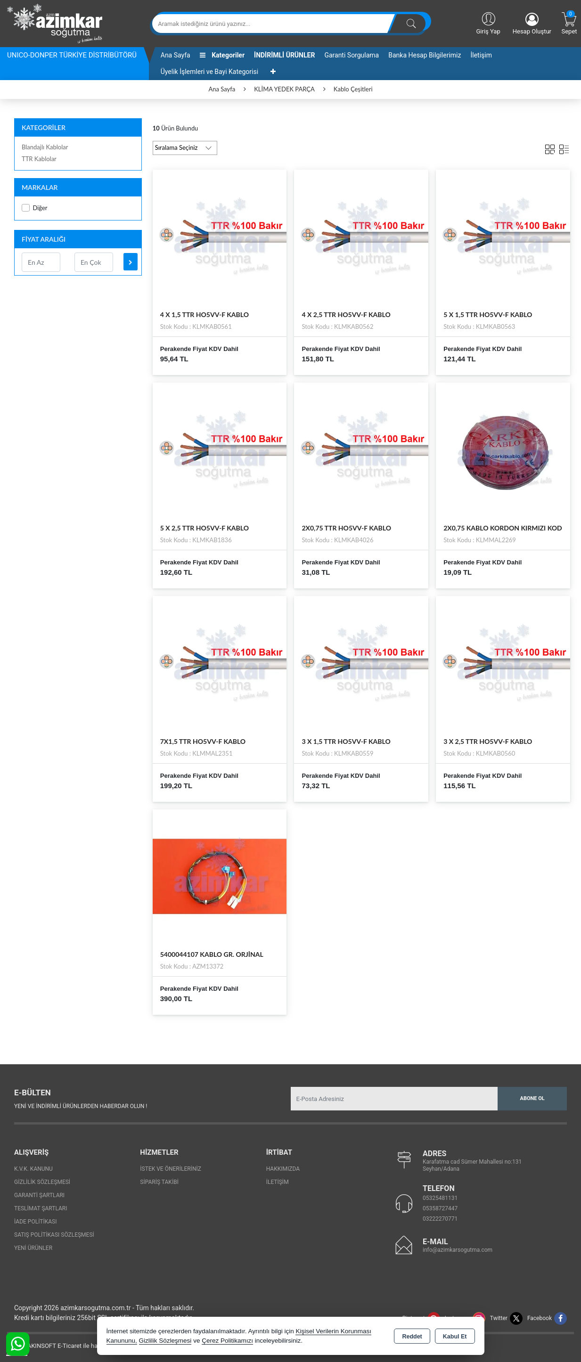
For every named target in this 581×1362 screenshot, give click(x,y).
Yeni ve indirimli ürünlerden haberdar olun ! (80, 1106)
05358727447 (440, 1208)
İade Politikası (35, 1221)
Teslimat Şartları (40, 1208)
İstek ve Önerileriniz (170, 1169)
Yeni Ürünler (33, 1248)
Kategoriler (222, 55)
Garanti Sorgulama (351, 55)
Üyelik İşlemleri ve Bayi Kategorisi (209, 71)
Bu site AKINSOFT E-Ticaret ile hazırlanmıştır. (68, 1345)
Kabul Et (455, 1336)
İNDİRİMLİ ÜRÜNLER (284, 55)
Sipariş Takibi (159, 1182)
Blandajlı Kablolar (45, 147)
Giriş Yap (488, 22)
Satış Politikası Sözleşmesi (54, 1235)
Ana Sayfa (175, 55)
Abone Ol (532, 1098)
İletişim (481, 55)
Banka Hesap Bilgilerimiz (424, 55)
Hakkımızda (283, 1169)
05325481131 (440, 1198)
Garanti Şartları (39, 1195)
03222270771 (440, 1218)
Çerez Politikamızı (227, 1340)
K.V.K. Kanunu (33, 1169)
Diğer (35, 208)
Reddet (412, 1336)
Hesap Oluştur (532, 24)
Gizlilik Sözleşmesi (42, 1182)
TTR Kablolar (39, 159)
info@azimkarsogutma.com (457, 1250)
